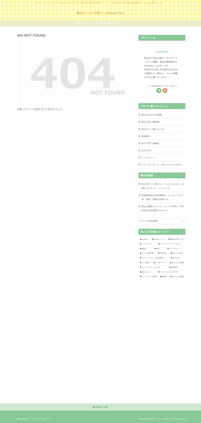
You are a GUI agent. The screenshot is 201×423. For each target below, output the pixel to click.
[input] (161, 221)
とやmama (162, 51)
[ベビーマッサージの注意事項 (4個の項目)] (154, 258)
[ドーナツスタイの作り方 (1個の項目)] (171, 272)
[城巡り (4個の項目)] (146, 249)
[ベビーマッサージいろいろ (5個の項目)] (171, 244)
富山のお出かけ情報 (151, 114)
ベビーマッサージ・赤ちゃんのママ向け (161, 164)
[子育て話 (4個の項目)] (163, 253)
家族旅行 (145, 136)
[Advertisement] (161, 307)
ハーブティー (148, 157)
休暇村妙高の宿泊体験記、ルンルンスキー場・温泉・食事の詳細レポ (162, 197)
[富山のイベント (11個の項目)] (158, 239)
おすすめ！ (147, 150)
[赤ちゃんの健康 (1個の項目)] (177, 277)
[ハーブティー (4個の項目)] (175, 249)
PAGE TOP (100, 407)
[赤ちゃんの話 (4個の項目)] (177, 253)
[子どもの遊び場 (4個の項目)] (147, 253)
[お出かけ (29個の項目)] (144, 239)
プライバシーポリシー (41, 419)
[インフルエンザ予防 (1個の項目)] (148, 277)
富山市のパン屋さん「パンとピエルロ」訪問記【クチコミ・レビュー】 (162, 186)
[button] (182, 221)
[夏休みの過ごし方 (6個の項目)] (176, 239)
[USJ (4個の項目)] (159, 249)
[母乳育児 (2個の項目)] (176, 267)
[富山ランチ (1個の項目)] (148, 272)
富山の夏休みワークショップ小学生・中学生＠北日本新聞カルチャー (162, 208)
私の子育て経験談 (150, 143)
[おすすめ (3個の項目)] (177, 258)
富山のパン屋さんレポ (152, 129)
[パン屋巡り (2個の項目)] (145, 263)
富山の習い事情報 (150, 122)
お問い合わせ (22, 419)
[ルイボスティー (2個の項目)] (160, 263)
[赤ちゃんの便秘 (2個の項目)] (177, 263)
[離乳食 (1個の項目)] (163, 277)
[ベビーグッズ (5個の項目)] (148, 244)
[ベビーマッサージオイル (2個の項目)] (153, 267)
